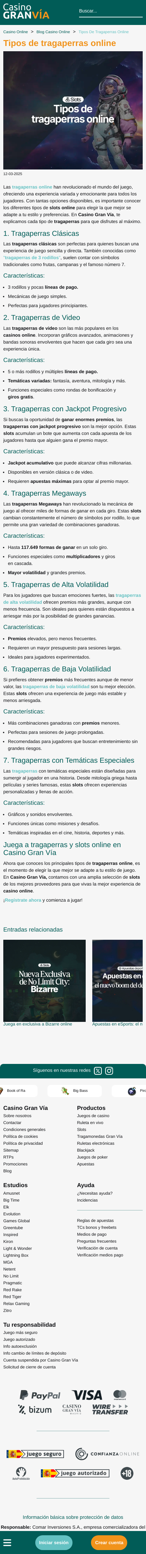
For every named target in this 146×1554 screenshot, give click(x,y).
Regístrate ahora (23, 900)
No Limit (10, 1276)
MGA (8, 1262)
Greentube (13, 1228)
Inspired (10, 1234)
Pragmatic (12, 1283)
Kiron (8, 1241)
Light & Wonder (17, 1248)
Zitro (7, 1310)
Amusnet (11, 1193)
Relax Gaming (16, 1303)
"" (31, 257)
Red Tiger (12, 1297)
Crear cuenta (109, 1542)
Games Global (16, 1221)
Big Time (11, 1200)
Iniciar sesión (54, 1542)
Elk (6, 1207)
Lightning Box (15, 1255)
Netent (9, 1269)
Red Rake (12, 1290)
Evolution (11, 1214)
